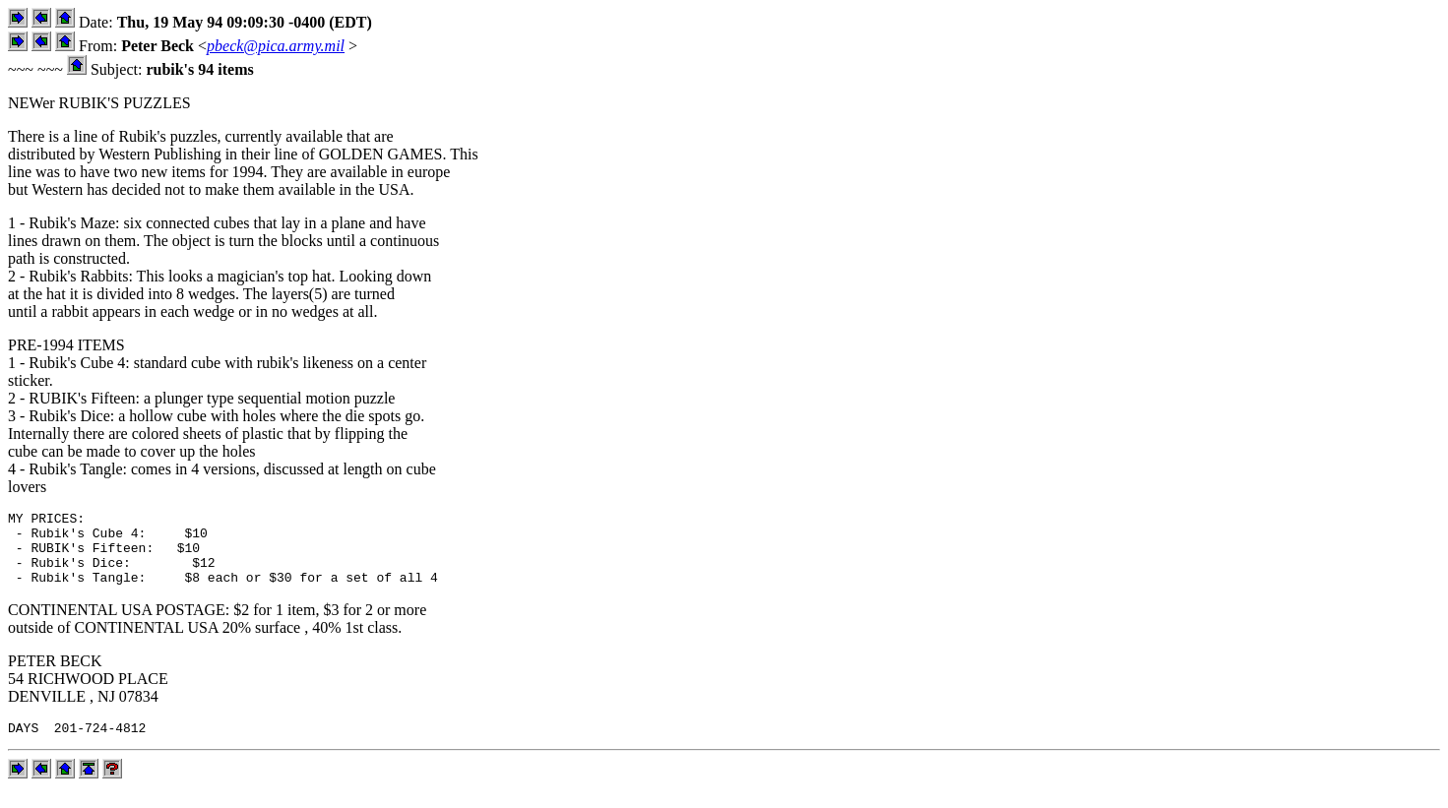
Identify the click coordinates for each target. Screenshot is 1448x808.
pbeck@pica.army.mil (276, 45)
